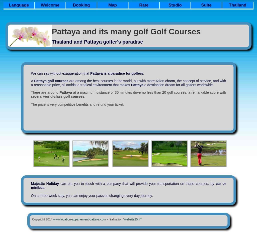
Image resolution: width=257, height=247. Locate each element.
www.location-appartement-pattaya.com (79, 219)
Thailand (237, 5)
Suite (206, 5)
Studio (175, 5)
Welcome (50, 5)
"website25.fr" (132, 219)
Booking (81, 5)
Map (112, 5)
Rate (143, 5)
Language (19, 5)
